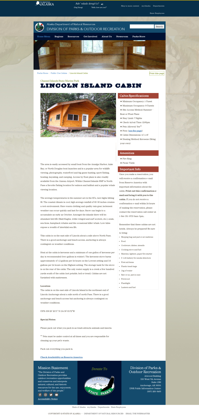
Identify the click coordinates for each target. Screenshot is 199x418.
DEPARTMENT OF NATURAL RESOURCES (103, 413)
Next (112, 127)
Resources (73, 36)
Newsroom (122, 36)
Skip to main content (130, 6)
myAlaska (146, 6)
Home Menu (43, 36)
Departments (158, 6)
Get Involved (90, 36)
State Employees (157, 13)
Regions (59, 36)
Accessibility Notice (48, 399)
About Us (107, 36)
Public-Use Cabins (59, 73)
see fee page (135, 130)
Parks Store (138, 36)
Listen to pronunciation (102, 4)
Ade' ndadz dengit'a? (87, 3)
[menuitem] (43, 36)
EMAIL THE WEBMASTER (138, 413)
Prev (44, 127)
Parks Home (42, 73)
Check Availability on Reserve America (61, 357)
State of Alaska (44, 5)
